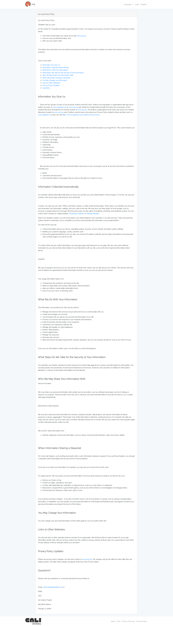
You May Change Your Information (54, 80)
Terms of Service (128, 621)
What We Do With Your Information (55, 70)
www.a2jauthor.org (60, 107)
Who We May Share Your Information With (57, 75)
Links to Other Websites (51, 83)
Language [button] (128, 4)
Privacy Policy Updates (51, 85)
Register (144, 4)
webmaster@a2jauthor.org (52, 587)
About (113, 621)
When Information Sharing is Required (56, 78)
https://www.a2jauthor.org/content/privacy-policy (81, 115)
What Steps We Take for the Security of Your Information (63, 73)
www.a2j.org (73, 107)
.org (30, 4)
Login (137, 4)
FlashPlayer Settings (76, 213)
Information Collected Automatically (55, 67)
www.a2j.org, (81, 36)
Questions (46, 88)
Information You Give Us (51, 65)
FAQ (118, 621)
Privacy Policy (141, 621)
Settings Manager (92, 213)
